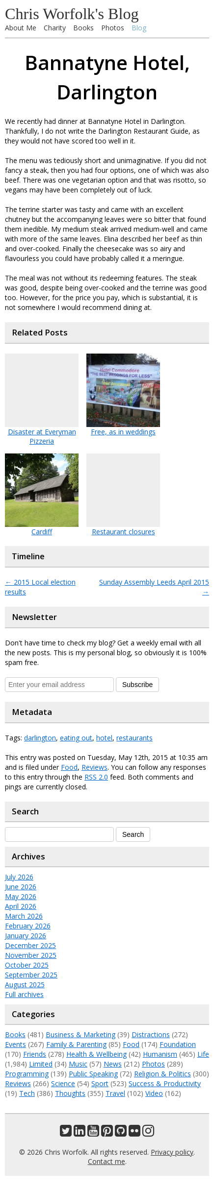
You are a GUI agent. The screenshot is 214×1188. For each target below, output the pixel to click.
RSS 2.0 (96, 777)
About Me (20, 27)
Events (15, 1044)
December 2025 (30, 945)
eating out (76, 737)
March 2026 (24, 916)
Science (63, 1083)
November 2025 (30, 955)
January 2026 (25, 935)
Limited (41, 1064)
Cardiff (41, 531)
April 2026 (20, 906)
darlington (40, 737)
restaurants (134, 737)
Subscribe (137, 685)
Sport (99, 1083)
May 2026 (20, 896)
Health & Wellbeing (96, 1054)
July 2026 (19, 876)
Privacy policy (172, 1152)
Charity (55, 27)
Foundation (178, 1044)
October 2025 (27, 965)
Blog (139, 27)
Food (69, 767)
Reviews (94, 767)
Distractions (151, 1034)
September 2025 (31, 974)
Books (83, 27)
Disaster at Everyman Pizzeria (42, 436)
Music (78, 1064)
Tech (27, 1093)
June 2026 (20, 886)
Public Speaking (93, 1073)
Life (203, 1054)
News (113, 1064)
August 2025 (25, 984)
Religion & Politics (162, 1073)
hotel (104, 737)
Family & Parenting (76, 1044)
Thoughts (70, 1093)
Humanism (160, 1054)
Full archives (24, 994)
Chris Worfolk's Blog (72, 14)
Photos (112, 27)
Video (154, 1093)
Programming (27, 1073)
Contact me (106, 1161)
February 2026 (28, 925)
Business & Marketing (80, 1034)
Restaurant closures (123, 531)
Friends (34, 1054)
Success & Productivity (165, 1083)
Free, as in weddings (123, 431)
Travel (115, 1093)
